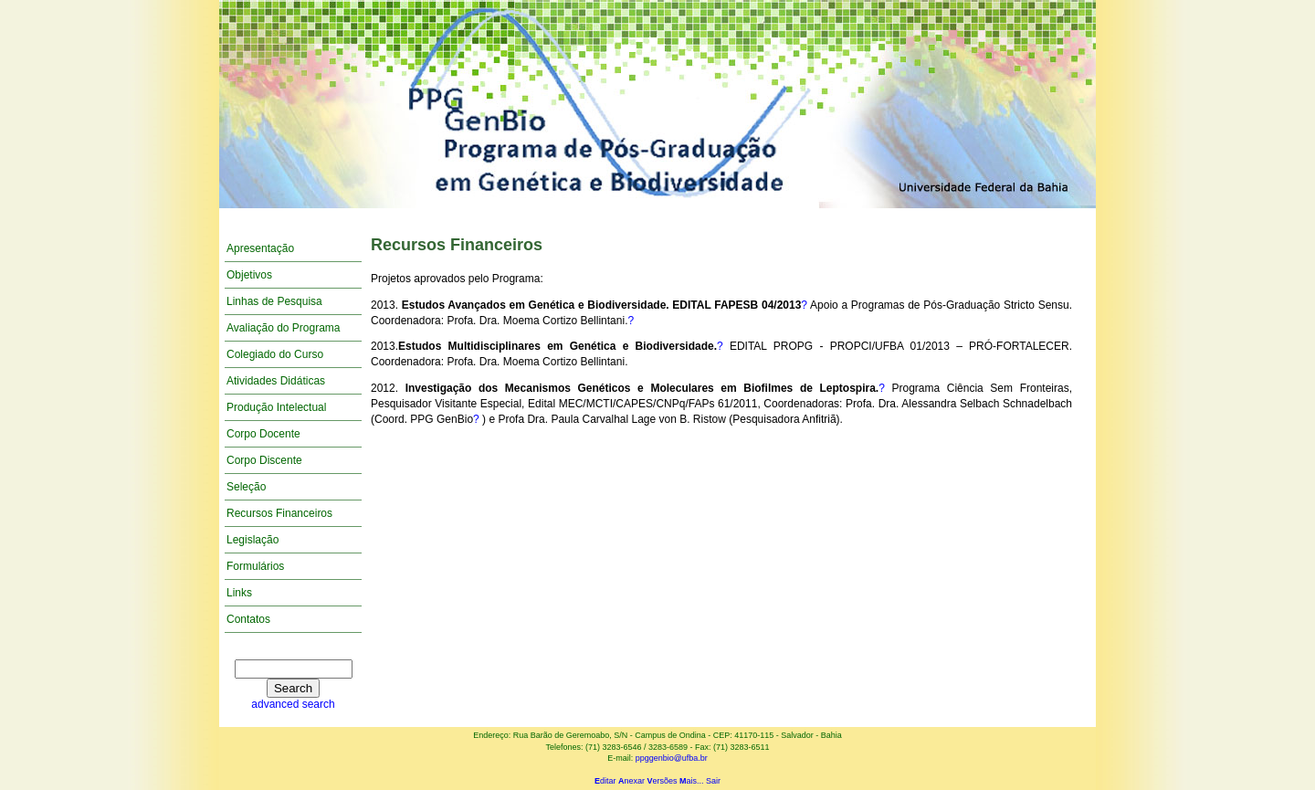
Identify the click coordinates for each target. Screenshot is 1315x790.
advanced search (292, 704)
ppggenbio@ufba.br (672, 758)
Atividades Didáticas (275, 380)
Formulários (255, 566)
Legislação (252, 539)
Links (239, 592)
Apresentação (260, 248)
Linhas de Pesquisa (274, 301)
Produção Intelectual (276, 407)
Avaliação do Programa (283, 327)
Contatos (248, 619)
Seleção (246, 486)
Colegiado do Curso (274, 354)
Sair (713, 780)
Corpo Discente (264, 460)
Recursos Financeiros (279, 513)
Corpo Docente (263, 433)
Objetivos (249, 275)
